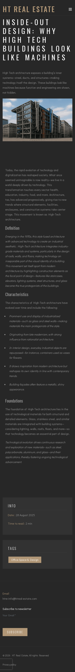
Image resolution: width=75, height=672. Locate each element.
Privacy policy (9, 664)
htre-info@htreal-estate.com (20, 598)
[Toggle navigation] (70, 10)
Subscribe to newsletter (17, 609)
